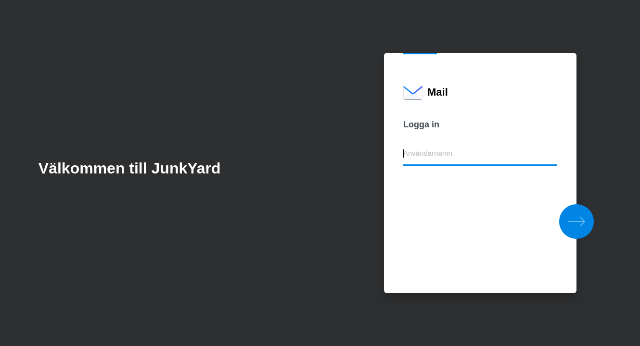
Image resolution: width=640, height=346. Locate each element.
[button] (576, 221)
